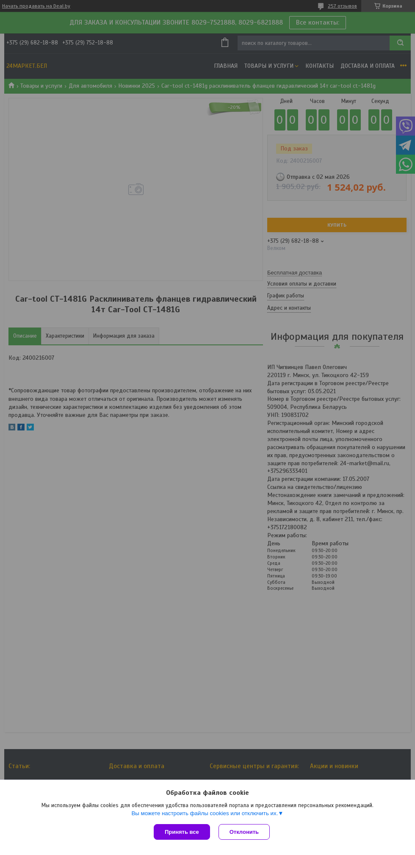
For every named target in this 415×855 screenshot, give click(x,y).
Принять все (182, 832)
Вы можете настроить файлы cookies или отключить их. (204, 813)
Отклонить (244, 832)
